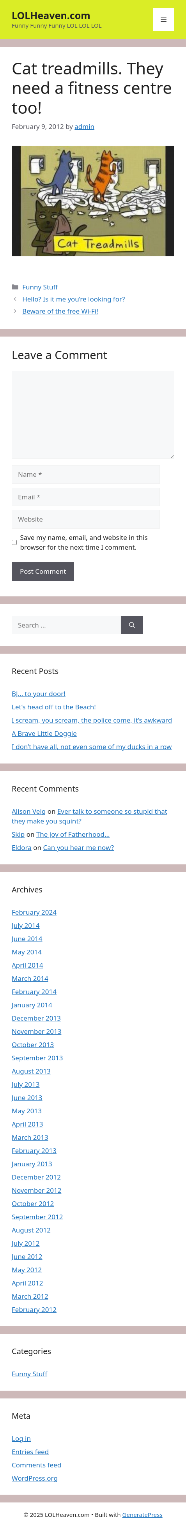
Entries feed (30, 1451)
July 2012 (26, 1243)
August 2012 (31, 1229)
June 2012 (27, 1256)
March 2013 (30, 1137)
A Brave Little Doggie (44, 733)
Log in (21, 1438)
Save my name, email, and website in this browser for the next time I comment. (84, 542)
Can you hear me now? (78, 847)
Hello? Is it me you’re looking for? (73, 298)
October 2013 (33, 1044)
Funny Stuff (40, 286)
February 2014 (34, 991)
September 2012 (37, 1216)
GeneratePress (142, 1514)
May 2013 (27, 1110)
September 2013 (37, 1057)
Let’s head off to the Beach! (54, 706)
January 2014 (32, 1004)
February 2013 (34, 1150)
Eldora (22, 847)
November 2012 (36, 1190)
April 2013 (27, 1124)
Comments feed (36, 1464)
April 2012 (27, 1282)
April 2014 (27, 965)
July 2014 (26, 925)
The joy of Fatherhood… (73, 834)
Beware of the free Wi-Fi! (60, 311)
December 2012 (36, 1177)
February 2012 (34, 1309)
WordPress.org (35, 1478)
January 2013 (32, 1163)
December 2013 (36, 1018)
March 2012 (30, 1296)
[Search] (132, 625)
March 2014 (30, 978)
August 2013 (31, 1071)
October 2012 (33, 1203)
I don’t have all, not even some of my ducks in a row (92, 746)
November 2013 (36, 1031)
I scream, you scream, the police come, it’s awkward (92, 720)
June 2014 (27, 938)
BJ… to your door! (39, 693)
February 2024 (34, 912)
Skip (18, 834)
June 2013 (27, 1097)
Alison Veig (29, 811)
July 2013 (26, 1084)
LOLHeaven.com (51, 15)
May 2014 (27, 951)
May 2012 (27, 1269)
